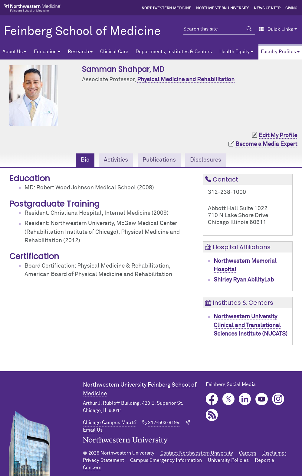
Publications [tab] (159, 160)
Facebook (212, 399)
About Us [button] (12, 51)
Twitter (228, 399)
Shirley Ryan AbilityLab (244, 280)
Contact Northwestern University (196, 453)
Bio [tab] (85, 160)
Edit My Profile (278, 135)
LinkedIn (245, 399)
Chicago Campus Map (107, 422)
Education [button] (45, 51)
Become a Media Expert (266, 144)
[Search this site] (213, 29)
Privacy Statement (103, 460)
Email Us (93, 430)
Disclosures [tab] (205, 160)
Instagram (278, 399)
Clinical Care (114, 51)
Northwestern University (222, 8)
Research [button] (78, 51)
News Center (267, 8)
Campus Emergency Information (166, 460)
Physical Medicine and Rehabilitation (186, 79)
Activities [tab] (116, 160)
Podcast (212, 415)
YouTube (261, 399)
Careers (247, 453)
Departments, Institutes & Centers (174, 51)
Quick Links (276, 29)
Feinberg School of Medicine (82, 32)
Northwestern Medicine (167, 8)
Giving (291, 8)
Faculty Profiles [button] (278, 51)
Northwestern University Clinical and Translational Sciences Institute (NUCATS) (250, 325)
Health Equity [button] (234, 51)
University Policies (228, 460)
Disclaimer (274, 453)
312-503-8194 (163, 422)
